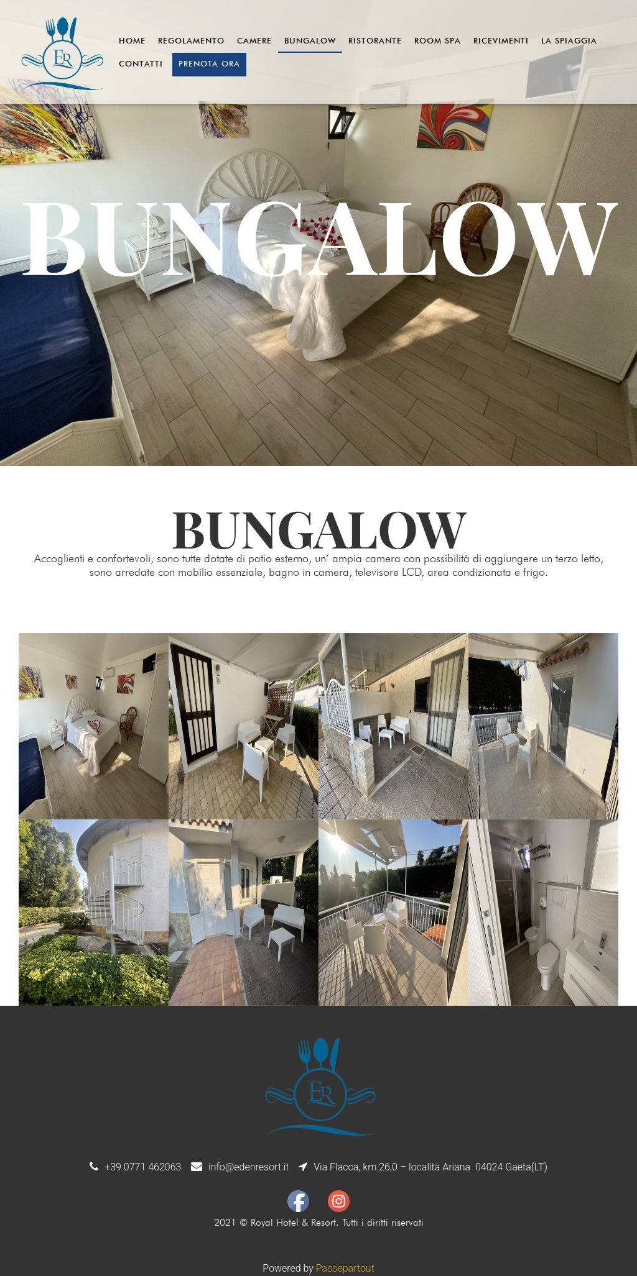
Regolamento (191, 40)
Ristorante (375, 40)
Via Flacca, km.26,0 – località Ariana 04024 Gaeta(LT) (430, 1167)
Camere (254, 40)
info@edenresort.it (248, 1167)
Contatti (141, 63)
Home (132, 40)
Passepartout (345, 1268)
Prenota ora (209, 63)
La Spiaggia (569, 40)
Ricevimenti (501, 40)
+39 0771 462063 (143, 1167)
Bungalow (310, 40)
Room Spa (437, 40)
